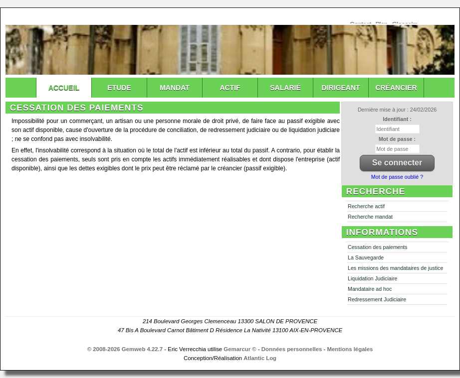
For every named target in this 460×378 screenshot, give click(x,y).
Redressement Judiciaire (377, 299)
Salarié (285, 88)
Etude (119, 88)
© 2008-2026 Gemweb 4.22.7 (125, 349)
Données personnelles (291, 349)
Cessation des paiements (378, 247)
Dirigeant (341, 88)
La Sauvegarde (366, 257)
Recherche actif (366, 206)
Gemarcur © (240, 349)
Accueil (63, 88)
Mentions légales (350, 349)
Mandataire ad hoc (370, 289)
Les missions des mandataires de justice (395, 268)
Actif (230, 88)
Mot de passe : (397, 139)
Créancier (396, 88)
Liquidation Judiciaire (373, 278)
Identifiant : (397, 119)
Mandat (175, 88)
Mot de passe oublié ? (397, 177)
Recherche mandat (370, 217)
